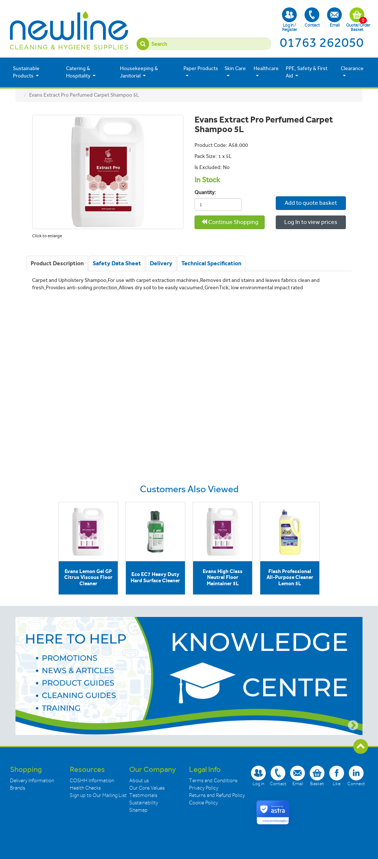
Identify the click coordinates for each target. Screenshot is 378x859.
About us (139, 780)
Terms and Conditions (213, 780)
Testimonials (143, 795)
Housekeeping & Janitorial (139, 72)
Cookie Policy (203, 803)
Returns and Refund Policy (217, 795)
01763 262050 (322, 43)
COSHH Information (92, 780)
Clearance (352, 71)
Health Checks (85, 788)
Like (336, 776)
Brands (17, 788)
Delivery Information (32, 780)
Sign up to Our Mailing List (98, 795)
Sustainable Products (26, 72)
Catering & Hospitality (81, 72)
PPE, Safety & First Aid (306, 72)
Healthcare (266, 71)
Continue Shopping (229, 221)
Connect (356, 776)
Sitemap (138, 810)
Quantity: (203, 192)
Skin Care (235, 71)
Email (334, 17)
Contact (312, 17)
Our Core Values (147, 788)
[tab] (57, 263)
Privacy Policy (203, 788)
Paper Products (200, 71)
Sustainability (143, 803)
